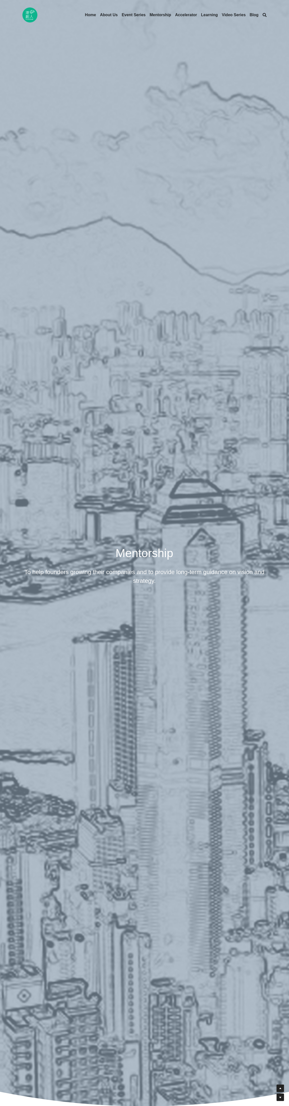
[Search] (265, 15)
